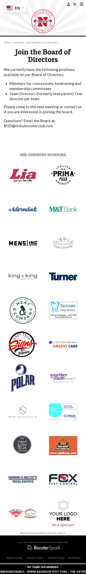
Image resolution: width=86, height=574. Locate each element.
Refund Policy (56, 558)
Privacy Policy (35, 558)
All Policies (74, 557)
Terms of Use (14, 558)
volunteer (19, 42)
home (7, 42)
